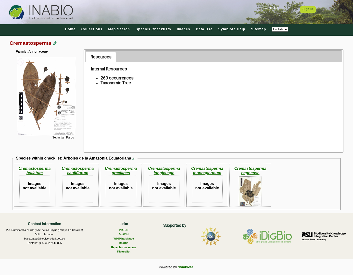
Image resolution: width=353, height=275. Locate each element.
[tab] (101, 57)
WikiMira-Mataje (123, 238)
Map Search (119, 29)
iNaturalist (123, 251)
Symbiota (185, 267)
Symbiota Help (231, 29)
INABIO (123, 230)
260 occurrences (117, 78)
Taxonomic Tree (116, 82)
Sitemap (258, 29)
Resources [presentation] (101, 57)
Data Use (204, 29)
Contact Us (272, 8)
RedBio (123, 242)
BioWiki (123, 234)
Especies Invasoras (123, 247)
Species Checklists (153, 29)
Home (70, 29)
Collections (91, 29)
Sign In (308, 9)
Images (183, 29)
